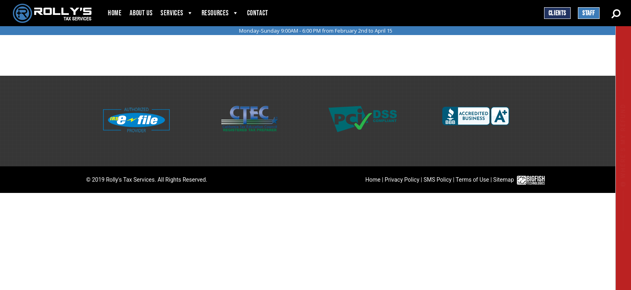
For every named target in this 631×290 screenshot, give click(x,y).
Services (172, 13)
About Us (141, 13)
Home (115, 13)
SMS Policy (437, 179)
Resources (215, 13)
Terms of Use (472, 179)
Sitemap (503, 179)
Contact (257, 13)
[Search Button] (616, 13)
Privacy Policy (402, 179)
